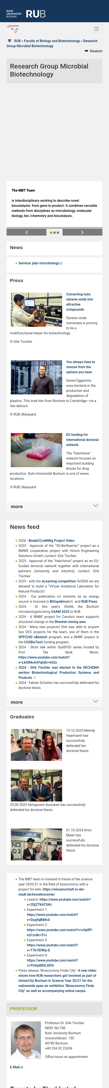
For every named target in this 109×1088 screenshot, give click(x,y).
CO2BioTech (33, 547)
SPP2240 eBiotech (32, 542)
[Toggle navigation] (96, 29)
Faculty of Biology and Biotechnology (52, 41)
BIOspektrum (60, 506)
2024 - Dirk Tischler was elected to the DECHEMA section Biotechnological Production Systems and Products (58, 577)
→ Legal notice (19, 1063)
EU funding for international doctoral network (82, 344)
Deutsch (96, 51)
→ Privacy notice (21, 1067)
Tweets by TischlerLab (44, 994)
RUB (17, 41)
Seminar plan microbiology (38, 168)
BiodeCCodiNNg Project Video (52, 445)
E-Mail (15, 972)
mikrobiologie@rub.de (24, 1052)
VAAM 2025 (60, 516)
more (17, 411)
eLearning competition (59, 486)
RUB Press (89, 506)
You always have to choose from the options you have (80, 272)
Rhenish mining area (70, 526)
